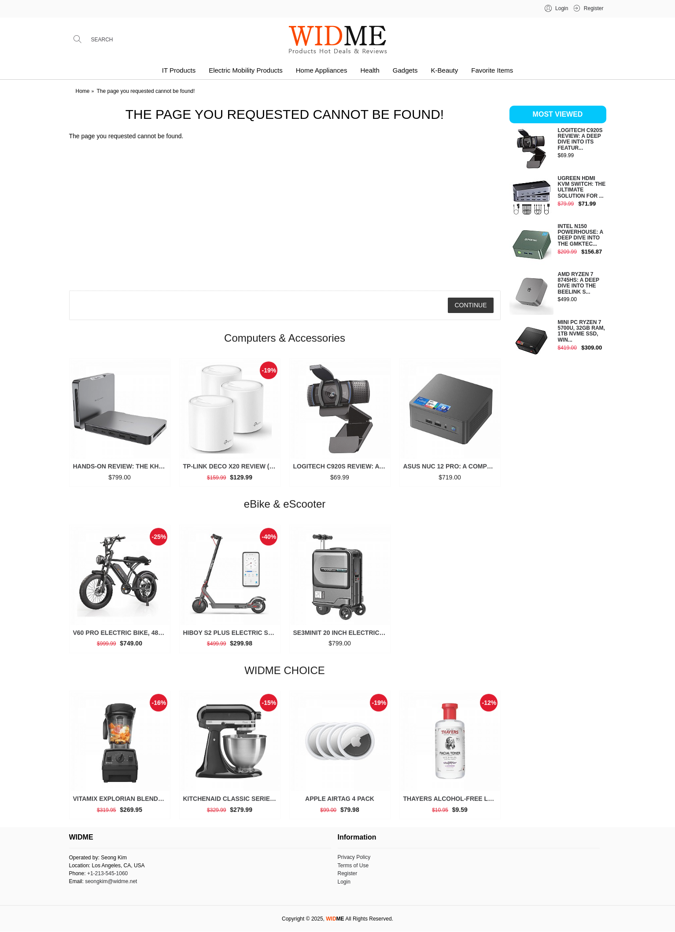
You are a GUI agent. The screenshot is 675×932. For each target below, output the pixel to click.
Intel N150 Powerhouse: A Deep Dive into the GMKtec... (580, 235)
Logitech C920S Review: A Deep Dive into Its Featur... (580, 139)
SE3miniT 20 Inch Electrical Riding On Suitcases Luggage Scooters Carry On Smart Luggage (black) (341, 636)
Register (348, 873)
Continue (470, 305)
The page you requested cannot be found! (146, 91)
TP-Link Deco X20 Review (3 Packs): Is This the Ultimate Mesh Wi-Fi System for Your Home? (231, 470)
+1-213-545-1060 (107, 873)
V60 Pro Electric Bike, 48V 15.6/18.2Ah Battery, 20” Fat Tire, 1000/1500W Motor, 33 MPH (121, 636)
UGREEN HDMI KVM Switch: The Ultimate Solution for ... (582, 187)
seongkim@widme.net (111, 881)
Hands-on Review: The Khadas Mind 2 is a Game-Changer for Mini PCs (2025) (121, 470)
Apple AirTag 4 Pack (339, 802)
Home (83, 91)
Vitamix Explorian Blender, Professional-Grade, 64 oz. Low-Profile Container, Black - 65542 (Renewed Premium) (121, 802)
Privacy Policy (354, 857)
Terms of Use (353, 865)
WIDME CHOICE (284, 674)
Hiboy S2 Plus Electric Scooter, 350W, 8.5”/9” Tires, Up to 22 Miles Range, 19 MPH (231, 636)
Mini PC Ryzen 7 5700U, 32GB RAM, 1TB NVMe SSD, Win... (581, 331)
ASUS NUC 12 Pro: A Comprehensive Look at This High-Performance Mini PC (451, 470)
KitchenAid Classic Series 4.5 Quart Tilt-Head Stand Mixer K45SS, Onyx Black (231, 802)
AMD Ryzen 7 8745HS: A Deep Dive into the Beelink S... (578, 283)
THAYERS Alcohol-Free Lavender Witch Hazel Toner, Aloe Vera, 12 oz (451, 802)
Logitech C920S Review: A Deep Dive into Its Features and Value (341, 470)
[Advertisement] (557, 504)
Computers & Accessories (284, 341)
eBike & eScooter (284, 508)
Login (344, 882)
